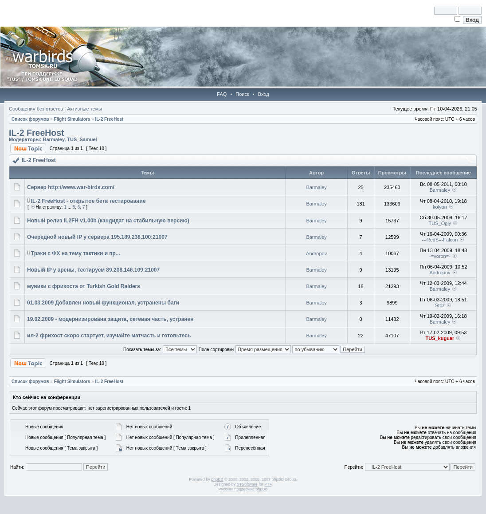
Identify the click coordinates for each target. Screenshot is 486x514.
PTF (267, 484)
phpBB (217, 479)
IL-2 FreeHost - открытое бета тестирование (88, 201)
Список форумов (30, 119)
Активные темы (84, 108)
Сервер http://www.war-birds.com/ (70, 187)
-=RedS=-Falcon (440, 239)
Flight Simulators (72, 119)
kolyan (440, 207)
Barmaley (53, 139)
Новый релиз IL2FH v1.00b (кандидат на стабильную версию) (108, 220)
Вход (263, 94)
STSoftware (247, 484)
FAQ (222, 94)
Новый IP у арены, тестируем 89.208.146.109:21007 (93, 270)
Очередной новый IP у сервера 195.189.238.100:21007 (97, 237)
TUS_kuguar (440, 338)
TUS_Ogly (440, 223)
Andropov (316, 253)
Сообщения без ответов (36, 108)
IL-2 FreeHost (109, 119)
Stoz (440, 305)
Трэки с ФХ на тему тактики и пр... (75, 253)
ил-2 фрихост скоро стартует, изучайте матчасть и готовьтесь (109, 335)
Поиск (242, 94)
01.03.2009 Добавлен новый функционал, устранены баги (103, 303)
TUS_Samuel (82, 139)
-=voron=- (440, 256)
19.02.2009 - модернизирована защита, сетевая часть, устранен (110, 319)
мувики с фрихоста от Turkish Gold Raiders (83, 286)
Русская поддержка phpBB (243, 489)
